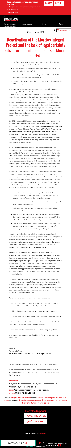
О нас (44, 24)
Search (61, 24)
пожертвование (27, 24)
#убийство (13, 386)
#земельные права (22, 389)
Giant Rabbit (42, 433)
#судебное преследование (46, 383)
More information (13, 12)
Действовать (35, 421)
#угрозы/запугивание (27, 386)
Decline (58, 3)
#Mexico (18, 392)
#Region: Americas (28, 392)
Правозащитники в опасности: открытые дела (53, 444)
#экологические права (40, 389)
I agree (48, 3)
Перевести (65, 30)
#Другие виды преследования (21, 383)
